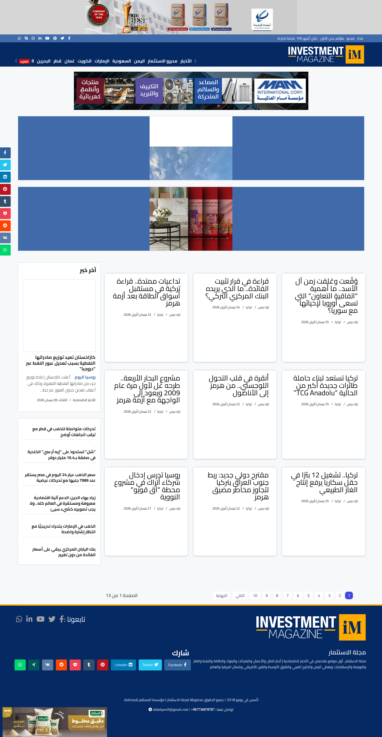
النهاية (221, 595)
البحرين (43, 61)
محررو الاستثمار (162, 61)
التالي (240, 595)
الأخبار (186, 61)
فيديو (351, 38)
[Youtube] (47, 38)
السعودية (121, 61)
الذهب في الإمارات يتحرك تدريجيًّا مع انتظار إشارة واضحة (64, 529)
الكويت (84, 61)
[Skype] (26, 38)
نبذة (360, 38)
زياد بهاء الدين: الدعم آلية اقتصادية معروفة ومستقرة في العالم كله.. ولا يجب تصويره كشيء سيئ (63, 503)
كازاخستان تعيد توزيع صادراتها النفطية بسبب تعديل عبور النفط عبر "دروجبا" (61, 363)
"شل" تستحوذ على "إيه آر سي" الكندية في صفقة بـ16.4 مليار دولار (62, 454)
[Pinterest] (55, 38)
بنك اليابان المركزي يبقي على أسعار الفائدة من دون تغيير (64, 551)
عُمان (69, 61)
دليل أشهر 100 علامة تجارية (298, 38)
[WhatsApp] (19, 38)
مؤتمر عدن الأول (332, 38)
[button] (82, 91)
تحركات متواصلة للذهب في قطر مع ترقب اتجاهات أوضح (64, 431)
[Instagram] (33, 38)
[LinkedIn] (40, 38)
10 (255, 595)
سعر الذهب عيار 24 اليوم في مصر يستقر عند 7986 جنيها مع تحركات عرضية (60, 477)
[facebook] (69, 38)
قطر (57, 61)
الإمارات (102, 61)
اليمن (139, 61)
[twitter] (62, 38)
